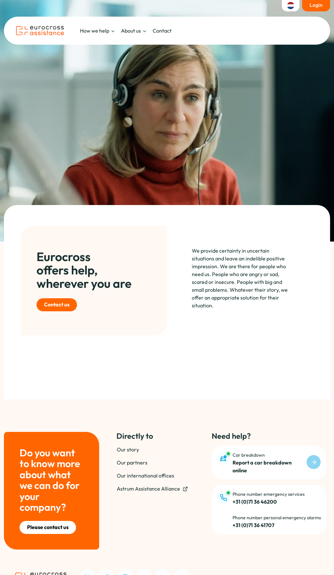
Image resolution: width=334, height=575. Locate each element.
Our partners (132, 462)
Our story (128, 449)
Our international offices (145, 475)
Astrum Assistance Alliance (152, 488)
